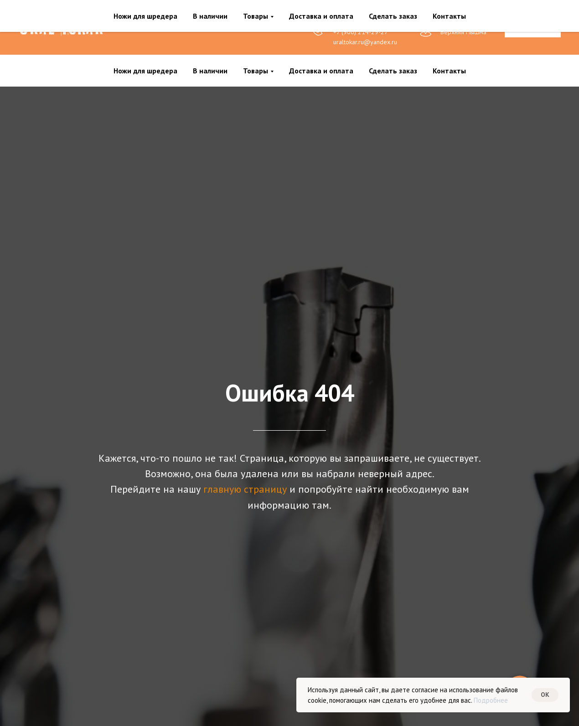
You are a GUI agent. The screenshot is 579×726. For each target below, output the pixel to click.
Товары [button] (255, 70)
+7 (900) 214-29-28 (360, 22)
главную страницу (245, 489)
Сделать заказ (393, 70)
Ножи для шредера (145, 70)
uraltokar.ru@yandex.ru (365, 42)
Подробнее (491, 700)
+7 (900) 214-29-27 (360, 32)
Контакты (449, 70)
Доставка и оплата (321, 70)
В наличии (210, 70)
